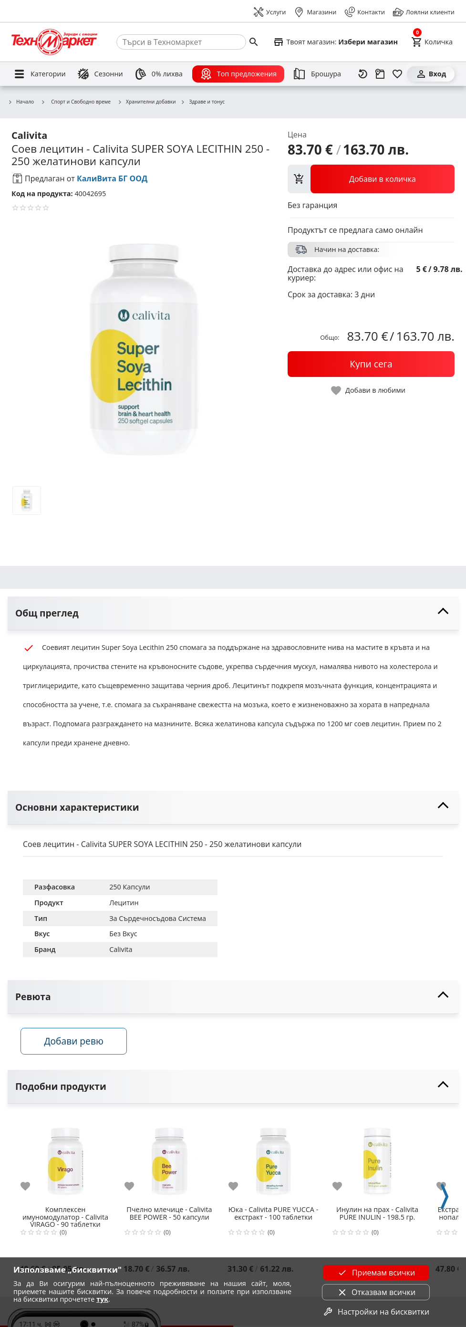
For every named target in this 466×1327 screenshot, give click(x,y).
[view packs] (371, 179)
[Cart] (432, 42)
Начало (21, 102)
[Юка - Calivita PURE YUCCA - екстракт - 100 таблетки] (273, 1159)
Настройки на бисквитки (375, 1311)
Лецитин (123, 902)
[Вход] (431, 74)
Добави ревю (75, 1042)
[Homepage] (54, 42)
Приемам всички (376, 1272)
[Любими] (397, 74)
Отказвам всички (375, 1292)
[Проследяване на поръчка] (380, 74)
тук (102, 1299)
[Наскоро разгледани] (363, 74)
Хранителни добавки (146, 102)
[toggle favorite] (368, 391)
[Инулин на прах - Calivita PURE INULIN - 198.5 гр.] (377, 1159)
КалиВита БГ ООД (112, 178)
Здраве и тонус (202, 102)
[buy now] (371, 364)
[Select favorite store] (335, 42)
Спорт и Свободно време (76, 101)
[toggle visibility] (233, 613)
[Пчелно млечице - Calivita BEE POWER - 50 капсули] (169, 1159)
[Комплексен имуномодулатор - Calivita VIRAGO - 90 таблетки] (65, 1159)
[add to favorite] (31, 1187)
